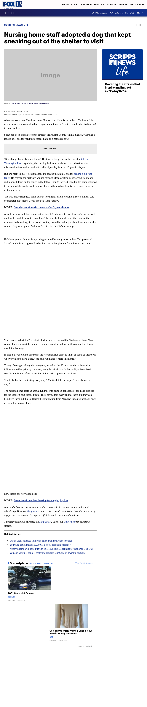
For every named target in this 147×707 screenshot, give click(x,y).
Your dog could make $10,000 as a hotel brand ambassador (40, 544)
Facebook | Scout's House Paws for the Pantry (30, 103)
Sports (112, 4)
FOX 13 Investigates (99, 12)
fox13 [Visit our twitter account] (9, 13)
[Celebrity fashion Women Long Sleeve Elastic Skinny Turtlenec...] (71, 624)
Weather (99, 4)
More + (140, 12)
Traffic (123, 4)
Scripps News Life (16, 25)
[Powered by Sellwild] (89, 646)
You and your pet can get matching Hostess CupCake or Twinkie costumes (48, 552)
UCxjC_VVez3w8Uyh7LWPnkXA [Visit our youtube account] (12, 13)
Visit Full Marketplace (84, 563)
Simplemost (33, 511)
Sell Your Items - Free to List (40, 564)
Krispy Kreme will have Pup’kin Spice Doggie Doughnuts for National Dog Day (51, 548)
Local (75, 4)
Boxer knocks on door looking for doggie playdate (41, 500)
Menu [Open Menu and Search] (65, 4)
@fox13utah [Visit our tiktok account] (14, 13)
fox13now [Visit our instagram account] (6, 13)
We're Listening (116, 12)
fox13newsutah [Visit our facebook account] (4, 13)
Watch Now (137, 4)
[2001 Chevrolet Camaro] (29, 585)
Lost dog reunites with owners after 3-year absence (41, 207)
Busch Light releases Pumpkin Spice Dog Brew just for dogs (41, 540)
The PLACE (129, 12)
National (86, 4)
